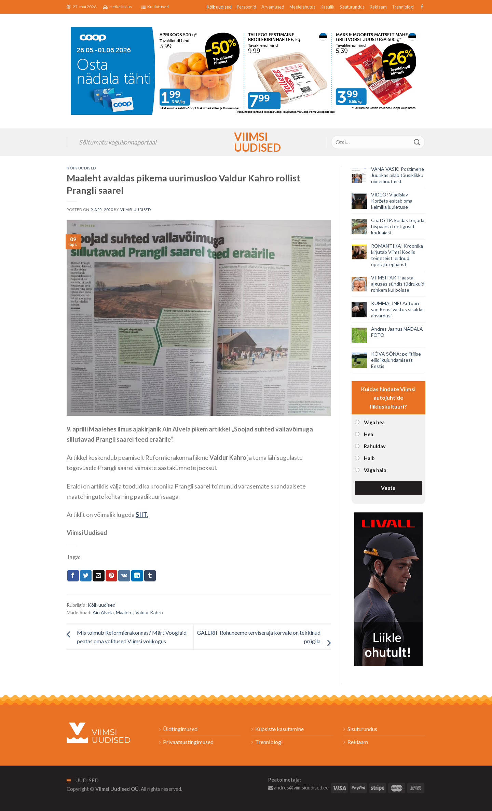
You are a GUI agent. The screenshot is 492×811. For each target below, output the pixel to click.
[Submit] (417, 142)
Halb (369, 458)
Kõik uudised (219, 7)
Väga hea (374, 422)
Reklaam (378, 7)
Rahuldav (375, 446)
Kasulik (327, 7)
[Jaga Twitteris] (86, 575)
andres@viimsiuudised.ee (298, 788)
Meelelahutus (302, 7)
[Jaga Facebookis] (73, 575)
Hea (368, 434)
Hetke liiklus (117, 7)
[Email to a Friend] (98, 575)
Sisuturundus (352, 7)
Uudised (83, 780)
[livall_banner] (388, 588)
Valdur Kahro (149, 612)
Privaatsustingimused (188, 742)
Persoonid (246, 7)
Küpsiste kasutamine (279, 729)
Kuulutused (155, 7)
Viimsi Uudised (246, 142)
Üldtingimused (180, 729)
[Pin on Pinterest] (111, 575)
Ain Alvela (103, 612)
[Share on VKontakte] (124, 575)
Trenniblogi (403, 7)
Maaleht (124, 612)
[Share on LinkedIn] (137, 575)
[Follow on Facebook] (421, 6)
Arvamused (272, 7)
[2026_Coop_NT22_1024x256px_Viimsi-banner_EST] (246, 70)
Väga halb (375, 470)
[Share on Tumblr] (150, 575)
